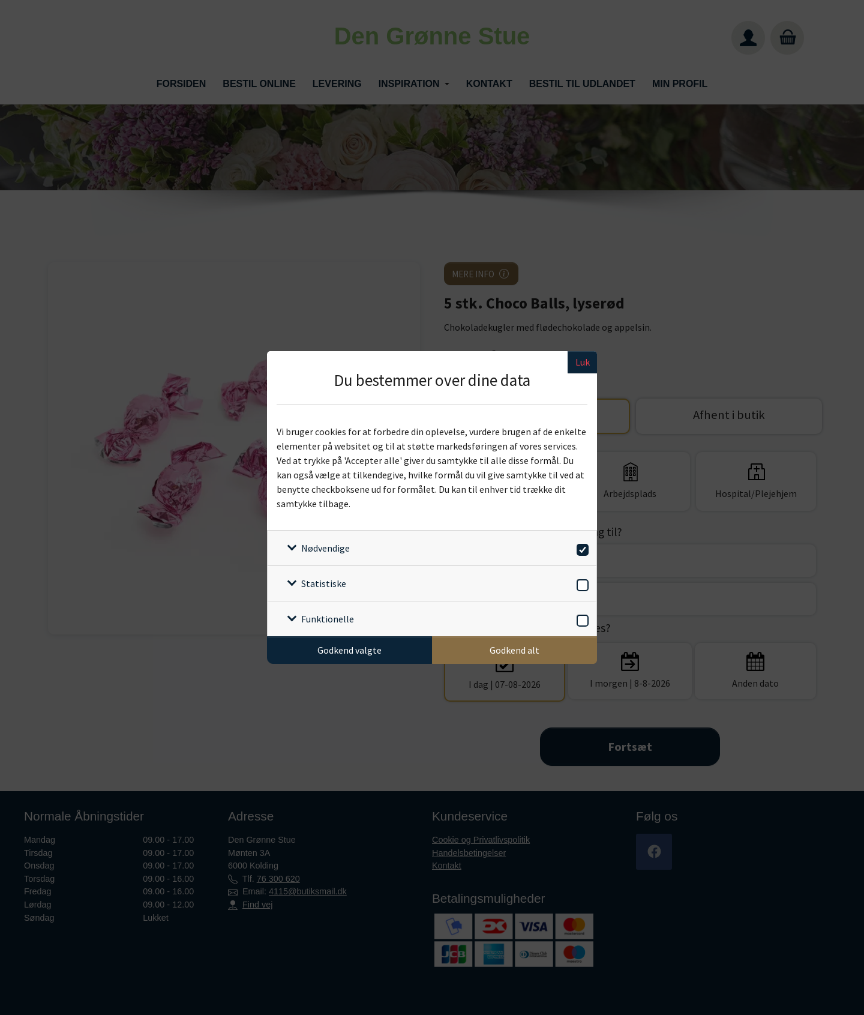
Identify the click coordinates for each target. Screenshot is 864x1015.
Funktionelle (327, 619)
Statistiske (323, 583)
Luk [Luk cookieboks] (582, 362)
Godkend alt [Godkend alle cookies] (514, 650)
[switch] (580, 548)
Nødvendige (325, 548)
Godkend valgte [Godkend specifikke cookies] (349, 650)
